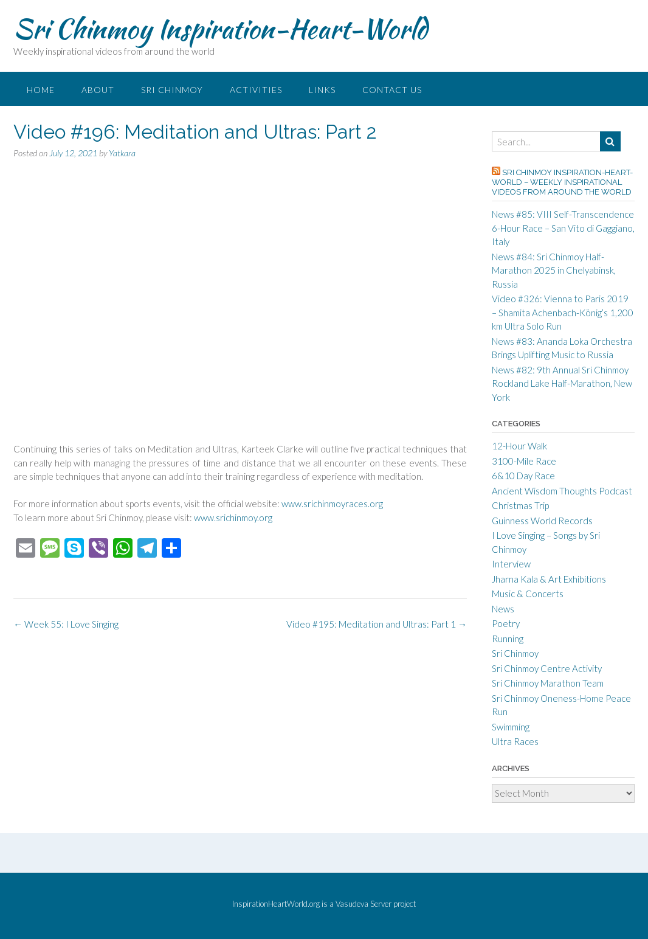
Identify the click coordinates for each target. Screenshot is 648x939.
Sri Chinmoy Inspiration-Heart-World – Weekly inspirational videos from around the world (562, 182)
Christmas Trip (520, 505)
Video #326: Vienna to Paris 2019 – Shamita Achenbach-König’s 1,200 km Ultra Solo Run (562, 312)
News (503, 608)
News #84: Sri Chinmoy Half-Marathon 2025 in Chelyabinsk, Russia (554, 270)
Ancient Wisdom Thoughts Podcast (562, 490)
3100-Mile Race (524, 461)
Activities (256, 90)
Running (507, 638)
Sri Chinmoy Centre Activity (547, 668)
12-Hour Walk (519, 445)
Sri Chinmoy (172, 90)
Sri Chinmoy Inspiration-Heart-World (220, 28)
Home (41, 90)
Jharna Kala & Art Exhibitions (549, 578)
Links (322, 90)
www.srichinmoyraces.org (332, 503)
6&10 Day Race (523, 475)
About (97, 90)
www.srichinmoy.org (233, 517)
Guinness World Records (542, 520)
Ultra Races (515, 741)
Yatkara (122, 153)
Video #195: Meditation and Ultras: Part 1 (376, 623)
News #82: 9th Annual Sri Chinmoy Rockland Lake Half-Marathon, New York (562, 383)
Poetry (506, 623)
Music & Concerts (528, 593)
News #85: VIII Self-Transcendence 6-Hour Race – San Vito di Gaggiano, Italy (563, 228)
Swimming (510, 726)
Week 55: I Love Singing (66, 623)
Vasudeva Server (364, 904)
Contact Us (392, 90)
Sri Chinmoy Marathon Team (548, 682)
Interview (511, 563)
